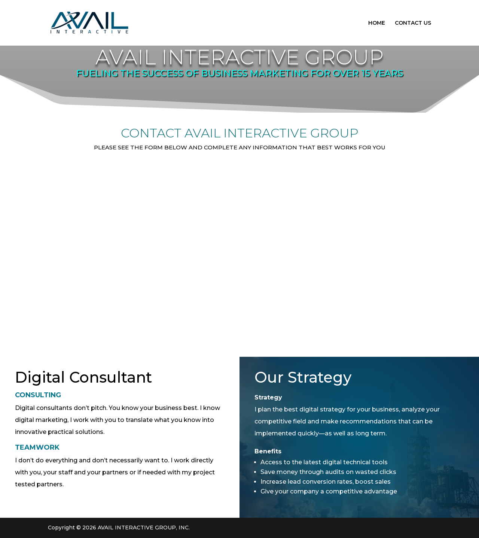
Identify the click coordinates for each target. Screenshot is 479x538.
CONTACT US (413, 23)
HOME (376, 23)
